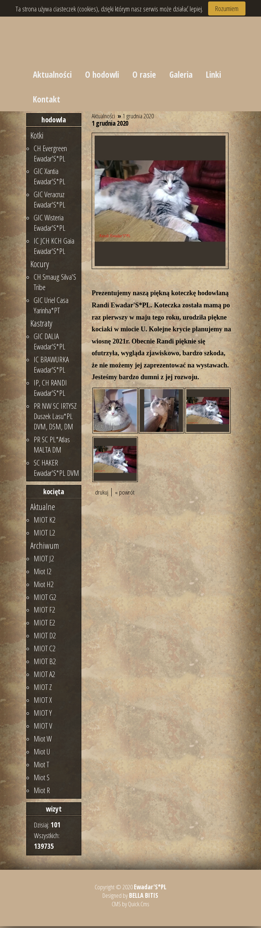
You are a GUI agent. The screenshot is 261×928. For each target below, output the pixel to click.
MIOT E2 (44, 624)
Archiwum (44, 547)
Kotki (37, 137)
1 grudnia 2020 (138, 118)
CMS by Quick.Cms (130, 905)
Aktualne (42, 508)
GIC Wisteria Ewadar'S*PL (49, 224)
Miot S (42, 779)
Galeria (182, 75)
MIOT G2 (45, 598)
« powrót (125, 494)
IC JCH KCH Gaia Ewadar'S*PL (54, 247)
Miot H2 (44, 586)
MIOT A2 (44, 676)
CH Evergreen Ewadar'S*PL (50, 154)
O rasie (145, 75)
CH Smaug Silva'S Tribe (55, 283)
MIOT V (43, 727)
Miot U (42, 753)
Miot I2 (42, 573)
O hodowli (102, 75)
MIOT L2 (44, 534)
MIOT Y (43, 714)
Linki (215, 75)
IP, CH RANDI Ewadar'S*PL (50, 389)
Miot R (42, 792)
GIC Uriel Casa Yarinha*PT (51, 307)
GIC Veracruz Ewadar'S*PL (49, 201)
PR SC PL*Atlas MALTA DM (52, 446)
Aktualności (52, 75)
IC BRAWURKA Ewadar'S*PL (51, 366)
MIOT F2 (44, 611)
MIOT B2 (45, 663)
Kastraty (41, 325)
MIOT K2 (44, 521)
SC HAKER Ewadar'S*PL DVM (56, 469)
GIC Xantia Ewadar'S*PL (49, 178)
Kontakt (46, 101)
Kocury (39, 266)
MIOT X (43, 702)
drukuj (101, 494)
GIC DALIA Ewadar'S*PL (49, 343)
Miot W (43, 740)
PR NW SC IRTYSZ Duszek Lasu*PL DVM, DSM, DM (55, 417)
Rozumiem (226, 8)
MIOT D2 (45, 637)
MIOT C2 (44, 650)
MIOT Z (43, 689)
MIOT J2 (44, 560)
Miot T (41, 766)
